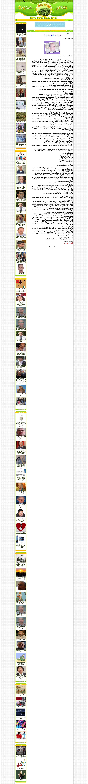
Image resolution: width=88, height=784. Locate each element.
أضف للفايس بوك (52, 246)
